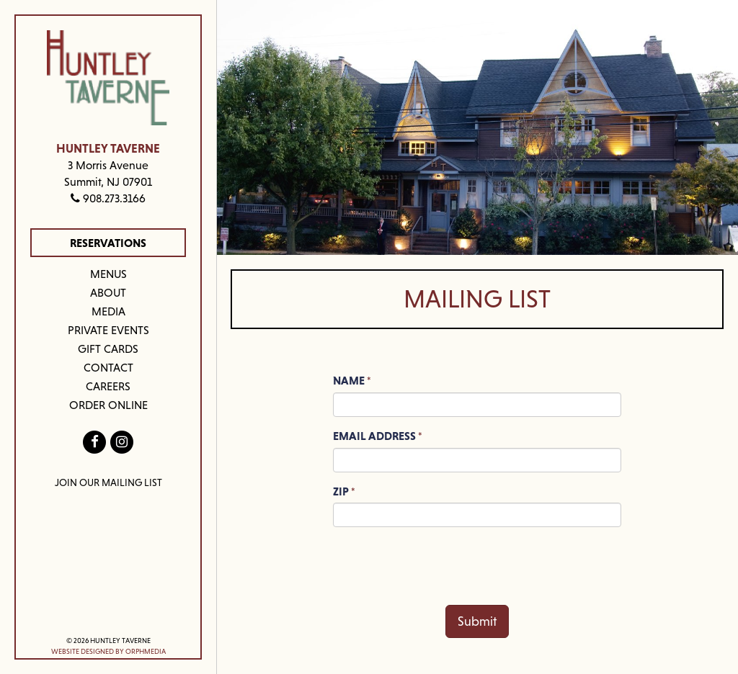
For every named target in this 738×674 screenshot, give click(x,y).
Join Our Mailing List (108, 482)
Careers (108, 385)
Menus (108, 273)
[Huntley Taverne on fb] (94, 441)
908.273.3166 (108, 198)
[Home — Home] (108, 77)
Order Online (108, 404)
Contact (108, 367)
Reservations (108, 242)
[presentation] (442, 566)
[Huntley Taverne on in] (121, 441)
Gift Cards (108, 348)
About (108, 292)
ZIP (341, 491)
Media (108, 311)
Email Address (374, 435)
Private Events (108, 329)
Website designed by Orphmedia (108, 651)
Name (349, 380)
